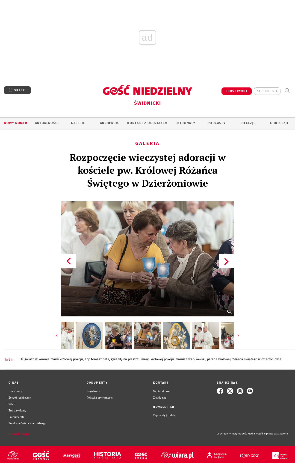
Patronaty (185, 123)
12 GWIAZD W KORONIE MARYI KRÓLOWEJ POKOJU (52, 359)
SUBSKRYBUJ (236, 91)
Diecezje (247, 123)
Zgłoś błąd (19, 433)
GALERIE (78, 123)
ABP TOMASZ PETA (97, 359)
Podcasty (217, 123)
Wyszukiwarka (287, 90)
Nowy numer (15, 123)
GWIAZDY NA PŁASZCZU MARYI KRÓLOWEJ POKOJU (142, 359)
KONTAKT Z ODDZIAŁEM (147, 123)
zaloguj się (267, 91)
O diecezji (279, 123)
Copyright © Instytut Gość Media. (236, 433)
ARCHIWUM (109, 123)
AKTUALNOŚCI (47, 123)
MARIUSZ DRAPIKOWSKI (190, 359)
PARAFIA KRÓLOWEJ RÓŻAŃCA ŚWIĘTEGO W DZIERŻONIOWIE (244, 359)
